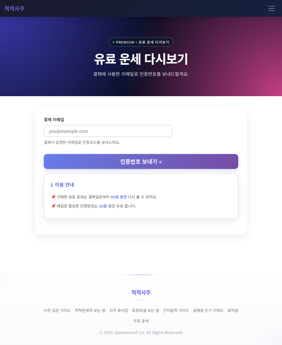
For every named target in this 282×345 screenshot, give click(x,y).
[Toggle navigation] (271, 8)
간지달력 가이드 (176, 310)
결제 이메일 (54, 119)
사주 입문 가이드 (57, 310)
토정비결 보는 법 (145, 310)
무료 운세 (141, 321)
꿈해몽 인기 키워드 (208, 310)
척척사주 (14, 8)
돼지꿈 (232, 310)
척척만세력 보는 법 (90, 310)
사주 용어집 (118, 310)
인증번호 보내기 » (141, 161)
